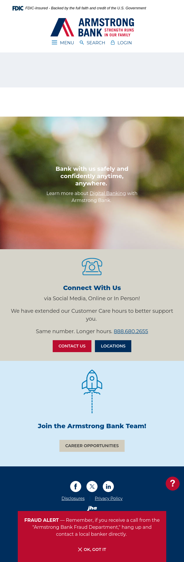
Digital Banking (108, 193)
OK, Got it (92, 550)
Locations (113, 346)
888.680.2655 (131, 331)
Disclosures (72, 498)
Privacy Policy (109, 498)
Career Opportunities (91, 445)
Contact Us (72, 346)
